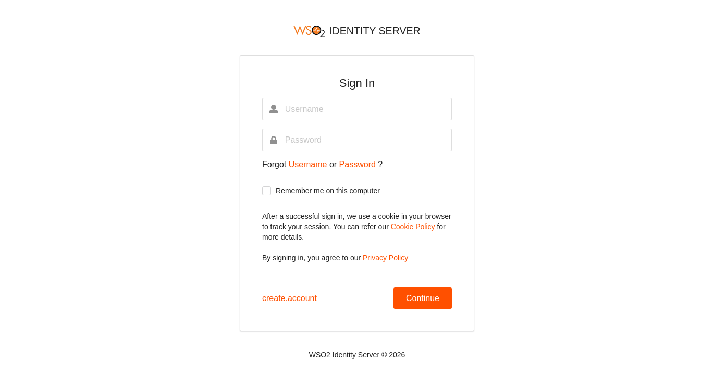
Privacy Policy (385, 258)
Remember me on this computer (328, 190)
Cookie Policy (414, 226)
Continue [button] (422, 298)
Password (358, 164)
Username (309, 164)
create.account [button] (289, 298)
